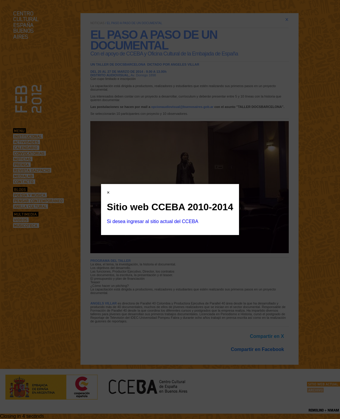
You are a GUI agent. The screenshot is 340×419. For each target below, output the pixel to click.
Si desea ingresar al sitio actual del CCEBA (152, 221)
